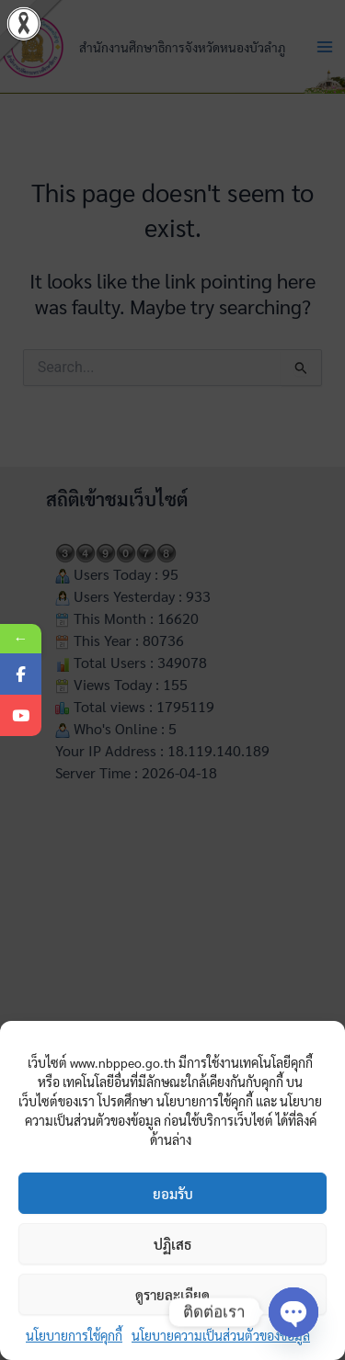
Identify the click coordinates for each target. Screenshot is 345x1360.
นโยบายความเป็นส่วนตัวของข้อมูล (221, 1335)
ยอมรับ (173, 1193)
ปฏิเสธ (172, 1243)
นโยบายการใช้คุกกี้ (74, 1335)
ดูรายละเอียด (172, 1294)
